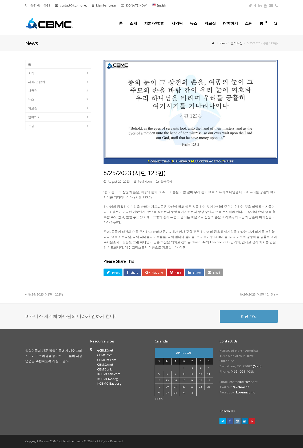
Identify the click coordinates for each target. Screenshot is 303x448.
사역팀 (32, 90)
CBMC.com (105, 355)
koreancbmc (245, 392)
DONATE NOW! (136, 5)
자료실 (32, 108)
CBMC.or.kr (105, 369)
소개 (31, 73)
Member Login (106, 5)
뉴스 (31, 99)
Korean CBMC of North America (61, 441)
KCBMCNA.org (107, 379)
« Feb (159, 399)
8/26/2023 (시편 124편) (259, 294)
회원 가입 (249, 316)
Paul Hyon (145, 181)
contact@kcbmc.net (74, 5)
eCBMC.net (105, 350)
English (159, 5)
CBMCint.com (106, 360)
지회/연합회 (36, 82)
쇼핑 (31, 126)
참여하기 (34, 117)
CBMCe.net (105, 364)
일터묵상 (166, 181)
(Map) (257, 366)
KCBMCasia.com (108, 374)
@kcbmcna (241, 387)
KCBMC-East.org (109, 383)
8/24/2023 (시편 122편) (44, 294)
